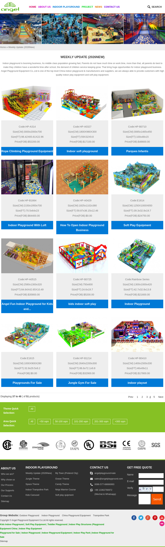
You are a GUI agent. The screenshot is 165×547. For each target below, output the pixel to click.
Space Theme (32, 484)
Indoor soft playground (82, 151)
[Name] (151, 475)
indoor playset (137, 382)
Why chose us (8, 479)
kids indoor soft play (82, 303)
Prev (130, 397)
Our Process (7, 485)
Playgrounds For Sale (27, 382)
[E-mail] (151, 482)
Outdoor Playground (29, 515)
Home (32, 7)
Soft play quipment (64, 495)
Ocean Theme (62, 479)
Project (87, 7)
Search (157, 7)
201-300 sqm (101, 421)
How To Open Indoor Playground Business (82, 228)
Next (160, 397)
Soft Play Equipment (137, 225)
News (98, 7)
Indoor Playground (66, 7)
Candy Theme (62, 484)
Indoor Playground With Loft (27, 225)
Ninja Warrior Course (65, 489)
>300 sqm (120, 421)
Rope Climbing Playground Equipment (27, 151)
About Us (44, 7)
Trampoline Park (101, 515)
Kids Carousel (32, 495)
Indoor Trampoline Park (37, 489)
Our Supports (7, 490)
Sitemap (5, 501)
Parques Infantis (137, 151)
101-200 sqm (81, 421)
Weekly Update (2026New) (39, 473)
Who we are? (7, 474)
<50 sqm (44, 421)
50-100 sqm (61, 421)
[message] (145, 499)
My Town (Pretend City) (66, 473)
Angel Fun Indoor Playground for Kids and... (27, 306)
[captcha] (158, 489)
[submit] (157, 499)
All (32, 409)
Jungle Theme (33, 479)
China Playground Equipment (76, 515)
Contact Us (112, 7)
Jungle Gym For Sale (82, 382)
